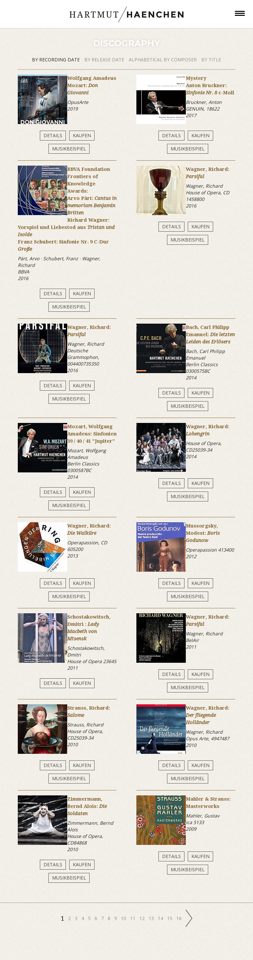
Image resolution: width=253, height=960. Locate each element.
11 (133, 918)
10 (124, 918)
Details (52, 135)
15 (170, 918)
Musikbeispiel (69, 148)
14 (161, 918)
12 (142, 918)
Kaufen (82, 135)
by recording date (56, 59)
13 (152, 918)
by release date (105, 59)
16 (179, 918)
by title (211, 59)
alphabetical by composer (163, 59)
